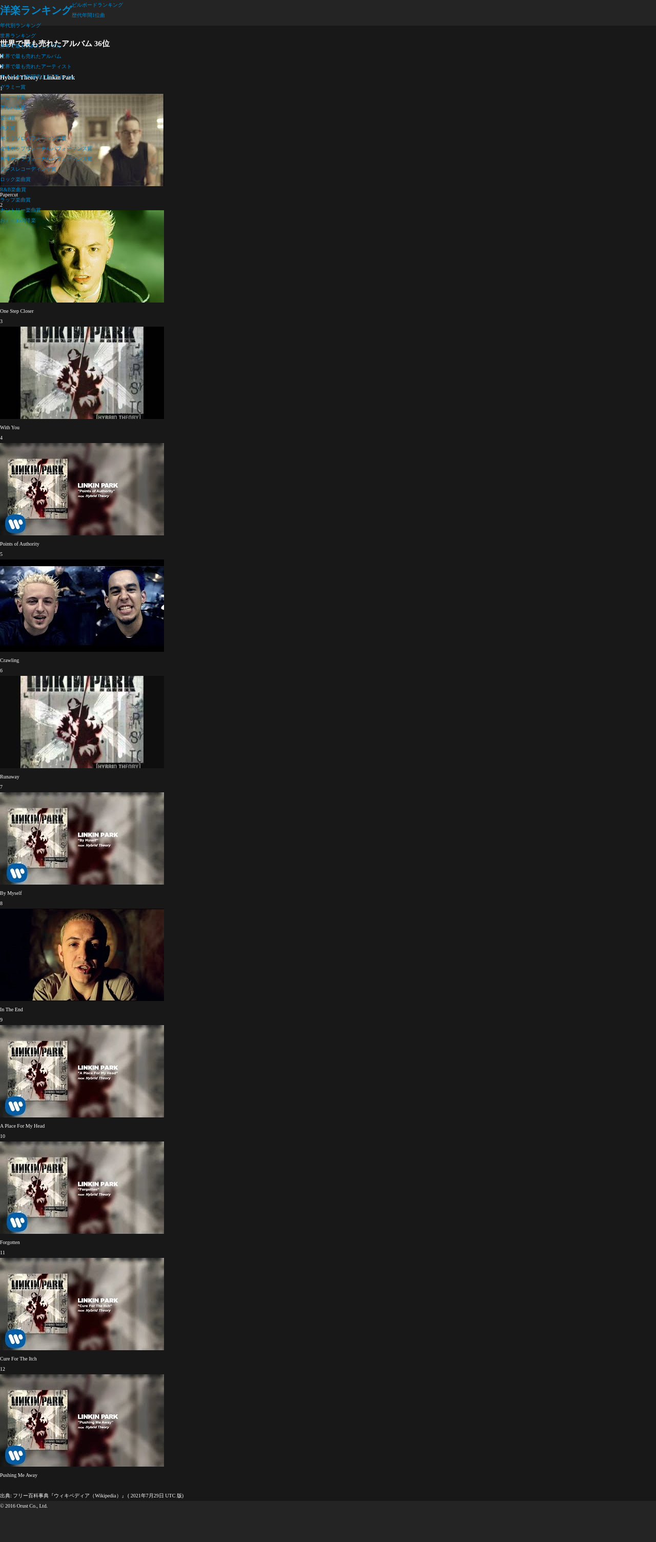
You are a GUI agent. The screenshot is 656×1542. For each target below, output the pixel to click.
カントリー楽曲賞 (20, 210)
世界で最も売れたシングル (30, 46)
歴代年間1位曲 (88, 15)
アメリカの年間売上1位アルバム (37, 76)
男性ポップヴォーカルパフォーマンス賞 (46, 159)
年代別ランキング (20, 25)
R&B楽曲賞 (13, 189)
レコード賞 (13, 97)
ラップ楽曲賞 (15, 200)
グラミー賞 (13, 87)
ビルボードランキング (97, 5)
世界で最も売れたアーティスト (36, 66)
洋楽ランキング (36, 10)
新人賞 (7, 128)
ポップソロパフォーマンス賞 (33, 138)
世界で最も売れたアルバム (30, 56)
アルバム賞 (13, 107)
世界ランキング (18, 35)
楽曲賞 (7, 118)
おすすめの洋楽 (18, 220)
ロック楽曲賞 (15, 179)
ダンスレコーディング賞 (28, 169)
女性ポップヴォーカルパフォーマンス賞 (46, 148)
